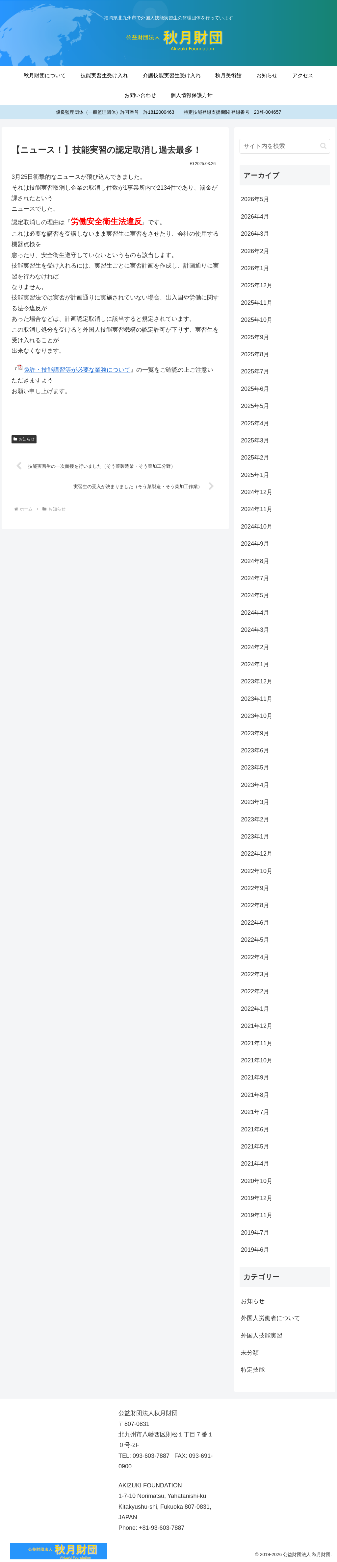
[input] (285, 146)
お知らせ (24, 439)
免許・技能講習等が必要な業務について (77, 370)
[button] (323, 146)
